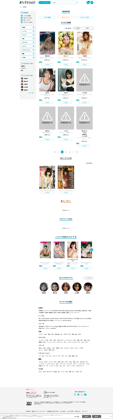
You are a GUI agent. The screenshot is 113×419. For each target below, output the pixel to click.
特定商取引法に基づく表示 (53, 411)
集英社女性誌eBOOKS (44, 320)
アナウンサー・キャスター (68, 364)
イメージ (24, 46)
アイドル (53, 362)
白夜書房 (63, 312)
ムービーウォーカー (75, 312)
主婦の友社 (84, 310)
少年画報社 (41, 312)
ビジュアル (24, 42)
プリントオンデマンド (82, 326)
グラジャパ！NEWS (28, 22)
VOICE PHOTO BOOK (72, 326)
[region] (56, 416)
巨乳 (53, 340)
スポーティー (61, 342)
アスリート (70, 365)
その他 (23, 57)
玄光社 (71, 310)
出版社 (23, 27)
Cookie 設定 (62, 411)
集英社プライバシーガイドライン (39, 411)
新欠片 (55, 312)
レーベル (24, 31)
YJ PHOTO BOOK (54, 318)
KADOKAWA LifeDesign (64, 310)
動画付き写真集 (62, 326)
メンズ (64, 371)
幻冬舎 (75, 310)
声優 (75, 362)
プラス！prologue (53, 326)
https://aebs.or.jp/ (37, 404)
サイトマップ (84, 411)
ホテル (64, 356)
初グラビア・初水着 (53, 371)
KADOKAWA (55, 310)
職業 (23, 53)
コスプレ (43, 334)
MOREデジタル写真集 (73, 318)
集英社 (79, 310)
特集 (22, 70)
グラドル (43, 362)
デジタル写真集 (27, 15)
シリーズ (24, 35)
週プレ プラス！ (27, 20)
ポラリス (48, 328)
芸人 (62, 365)
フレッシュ (51, 342)
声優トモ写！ (42, 328)
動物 (71, 371)
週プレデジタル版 (28, 18)
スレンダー (44, 340)
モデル (68, 362)
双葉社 (67, 312)
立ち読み (47, 64)
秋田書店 (41, 310)
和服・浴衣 (76, 334)
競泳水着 (59, 334)
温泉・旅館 (73, 356)
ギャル (84, 342)
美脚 (79, 340)
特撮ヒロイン (44, 365)
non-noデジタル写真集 (84, 318)
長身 (86, 340)
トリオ (48, 356)
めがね (67, 334)
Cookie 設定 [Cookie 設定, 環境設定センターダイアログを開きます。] (76, 416)
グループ (56, 356)
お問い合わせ (77, 411)
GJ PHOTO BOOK (63, 318)
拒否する (86, 416)
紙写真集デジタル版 (44, 326)
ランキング (23, 68)
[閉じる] (110, 416)
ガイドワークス (47, 310)
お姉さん (51, 348)
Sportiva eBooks (66, 320)
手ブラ (42, 371)
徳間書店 (51, 312)
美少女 (42, 348)
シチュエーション (26, 50)
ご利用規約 (28, 411)
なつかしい (69, 348)
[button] (92, 250)
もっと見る (88, 278)
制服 (51, 334)
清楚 (42, 350)
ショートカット (70, 340)
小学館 (89, 310)
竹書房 (46, 312)
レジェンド (54, 365)
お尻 (60, 340)
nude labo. (53, 328)
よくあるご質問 (70, 411)
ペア (42, 356)
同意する (96, 416)
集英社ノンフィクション (56, 320)
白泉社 (59, 312)
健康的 (42, 342)
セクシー (88, 348)
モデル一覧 (31, 93)
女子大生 (83, 362)
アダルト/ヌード (80, 365)
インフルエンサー (83, 364)
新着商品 (23, 66)
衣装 (23, 38)
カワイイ (78, 348)
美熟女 (59, 348)
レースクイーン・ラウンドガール (49, 364)
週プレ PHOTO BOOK (44, 318)
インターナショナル (73, 342)
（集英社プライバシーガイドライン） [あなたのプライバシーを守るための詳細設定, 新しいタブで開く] (9, 417)
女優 (61, 362)
